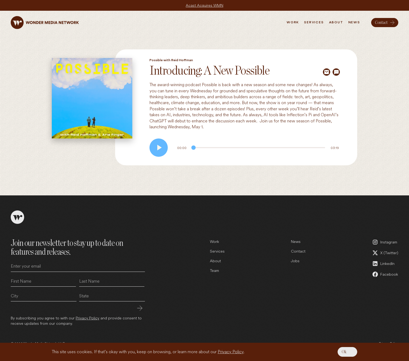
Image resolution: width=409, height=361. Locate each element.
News (296, 241)
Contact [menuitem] (381, 22)
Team (214, 270)
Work (214, 241)
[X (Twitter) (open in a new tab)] (385, 253)
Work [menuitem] (293, 22)
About (215, 260)
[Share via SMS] (336, 72)
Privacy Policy (230, 351)
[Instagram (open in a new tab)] (385, 242)
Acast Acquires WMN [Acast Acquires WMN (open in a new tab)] (204, 5)
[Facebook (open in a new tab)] (385, 274)
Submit (140, 308)
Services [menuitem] (314, 22)
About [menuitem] (336, 22)
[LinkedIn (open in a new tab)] (385, 263)
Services (217, 251)
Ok (344, 352)
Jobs (295, 260)
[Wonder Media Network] (45, 22)
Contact (298, 251)
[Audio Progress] (258, 147)
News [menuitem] (354, 22)
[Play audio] (158, 147)
